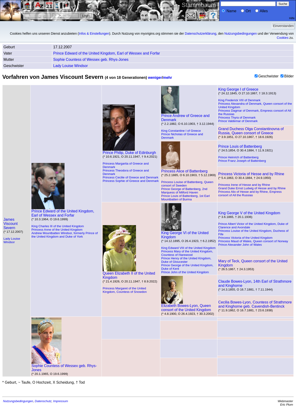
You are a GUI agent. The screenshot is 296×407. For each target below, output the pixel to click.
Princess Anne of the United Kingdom (57, 229)
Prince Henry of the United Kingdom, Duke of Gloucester (186, 260)
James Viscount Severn (10, 223)
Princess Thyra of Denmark (237, 117)
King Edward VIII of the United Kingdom (188, 248)
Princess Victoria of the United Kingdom (245, 237)
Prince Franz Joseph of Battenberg (242, 160)
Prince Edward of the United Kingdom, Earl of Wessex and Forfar (106, 53)
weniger (155, 78)
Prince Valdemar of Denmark (238, 121)
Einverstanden (283, 26)
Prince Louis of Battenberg (240, 146)
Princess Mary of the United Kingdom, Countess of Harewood (187, 253)
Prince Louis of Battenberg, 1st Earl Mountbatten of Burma (185, 197)
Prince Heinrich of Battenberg (238, 157)
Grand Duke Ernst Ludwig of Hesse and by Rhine (252, 188)
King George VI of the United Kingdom (185, 233)
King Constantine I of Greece (181, 130)
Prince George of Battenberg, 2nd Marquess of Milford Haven (184, 190)
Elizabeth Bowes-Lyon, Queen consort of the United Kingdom (186, 306)
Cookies (283, 38)
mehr (167, 78)
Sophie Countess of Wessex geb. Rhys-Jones (90, 59)
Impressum (60, 401)
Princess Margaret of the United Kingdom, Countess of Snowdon (125, 290)
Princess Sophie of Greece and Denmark (131, 181)
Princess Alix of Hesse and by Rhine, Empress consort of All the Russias (250, 193)
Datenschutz (43, 401)
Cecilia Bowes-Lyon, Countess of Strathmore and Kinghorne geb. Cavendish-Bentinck (255, 304)
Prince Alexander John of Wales (240, 244)
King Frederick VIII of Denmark (239, 100)
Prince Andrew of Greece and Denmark (185, 116)
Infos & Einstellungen (94, 33)
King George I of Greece (238, 89)
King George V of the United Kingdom (249, 213)
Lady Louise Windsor (70, 66)
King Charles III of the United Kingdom (57, 226)
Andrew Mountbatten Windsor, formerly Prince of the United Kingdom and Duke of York (64, 234)
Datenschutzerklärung (200, 33)
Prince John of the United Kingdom (185, 272)
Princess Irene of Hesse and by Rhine (244, 185)
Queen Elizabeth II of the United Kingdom (129, 273)
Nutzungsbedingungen (240, 33)
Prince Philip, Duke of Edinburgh (129, 151)
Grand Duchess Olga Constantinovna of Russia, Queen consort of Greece (251, 131)
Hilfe (292, 18)
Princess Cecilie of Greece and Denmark (130, 177)
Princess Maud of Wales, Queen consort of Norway (253, 241)
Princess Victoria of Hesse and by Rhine (251, 174)
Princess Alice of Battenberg (184, 169)
